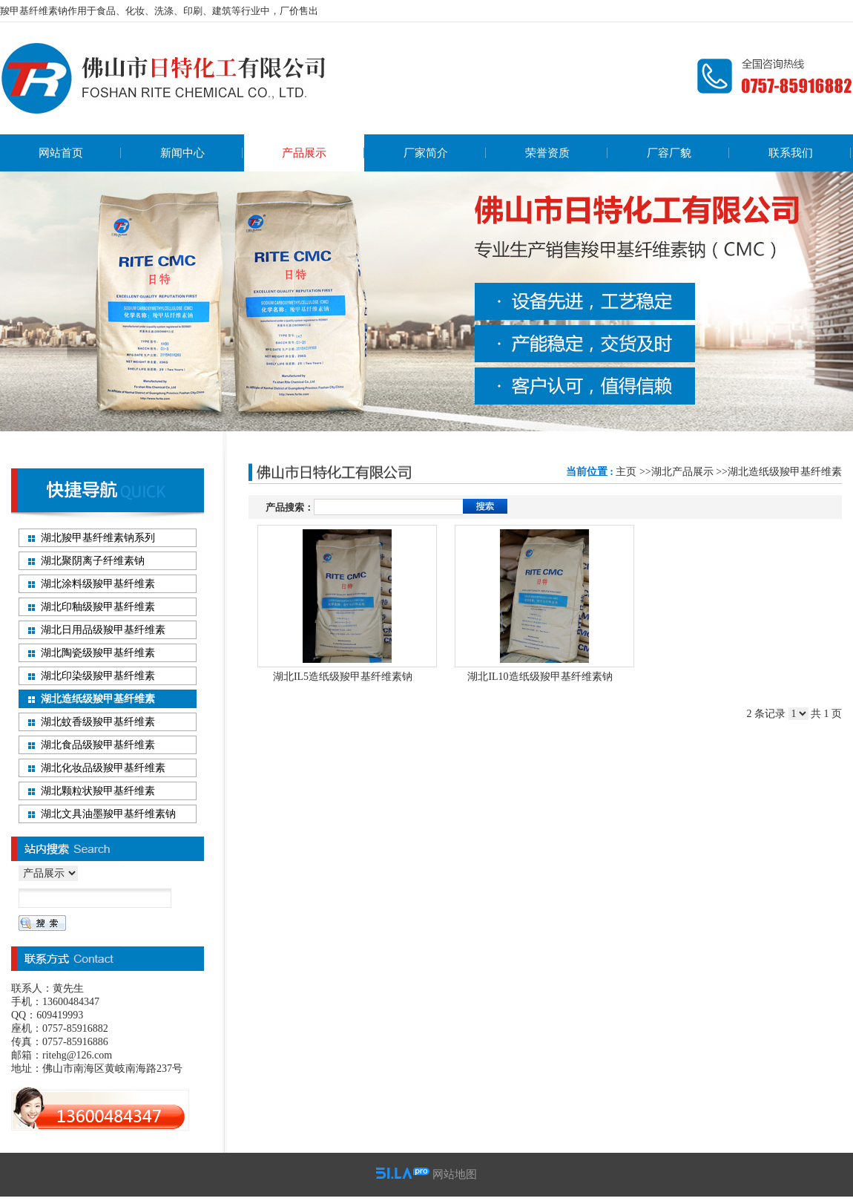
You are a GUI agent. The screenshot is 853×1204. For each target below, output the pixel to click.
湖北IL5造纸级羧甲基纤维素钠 (342, 676)
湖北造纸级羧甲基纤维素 (785, 471)
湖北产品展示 (682, 471)
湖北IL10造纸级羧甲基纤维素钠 (539, 676)
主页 (626, 471)
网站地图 (454, 1174)
